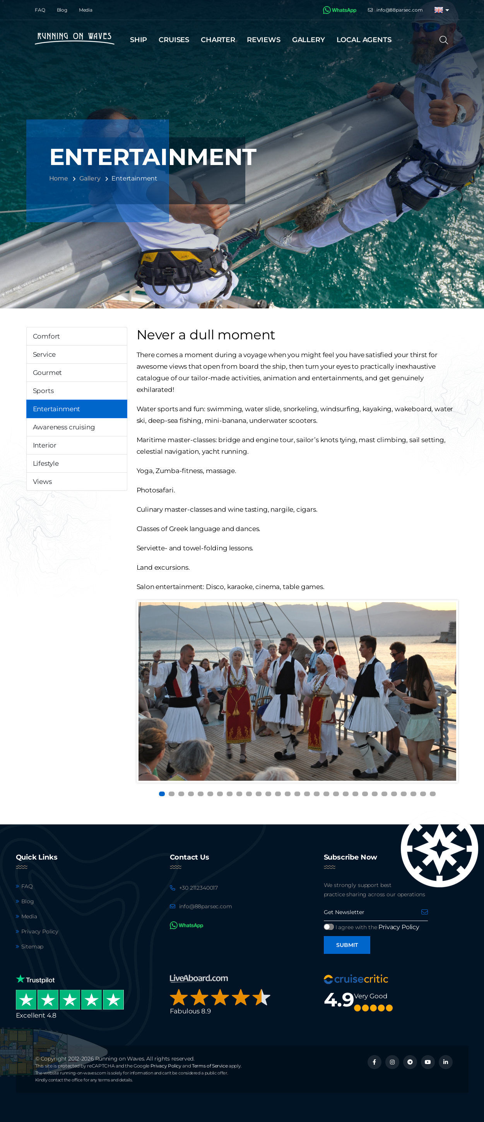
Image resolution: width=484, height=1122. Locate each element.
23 (375, 794)
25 (394, 794)
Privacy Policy (40, 931)
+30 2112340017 (198, 887)
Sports (43, 391)
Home (58, 178)
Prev (148, 691)
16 (307, 794)
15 (297, 794)
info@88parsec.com (399, 10)
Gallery (308, 40)
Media (85, 10)
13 (278, 794)
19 (336, 794)
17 (317, 794)
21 (355, 794)
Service (44, 354)
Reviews (263, 40)
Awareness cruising (64, 427)
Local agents (364, 40)
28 (423, 794)
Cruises (174, 40)
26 (404, 794)
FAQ (40, 10)
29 (433, 794)
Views (42, 481)
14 (288, 794)
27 (413, 794)
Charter (218, 40)
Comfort (46, 336)
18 (326, 794)
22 (365, 794)
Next (446, 691)
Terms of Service (209, 1066)
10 (249, 794)
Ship (138, 40)
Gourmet (47, 372)
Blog (62, 10)
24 (384, 794)
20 (346, 794)
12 (268, 794)
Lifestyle (46, 463)
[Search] (446, 40)
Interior (45, 445)
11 (259, 794)
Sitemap (32, 946)
